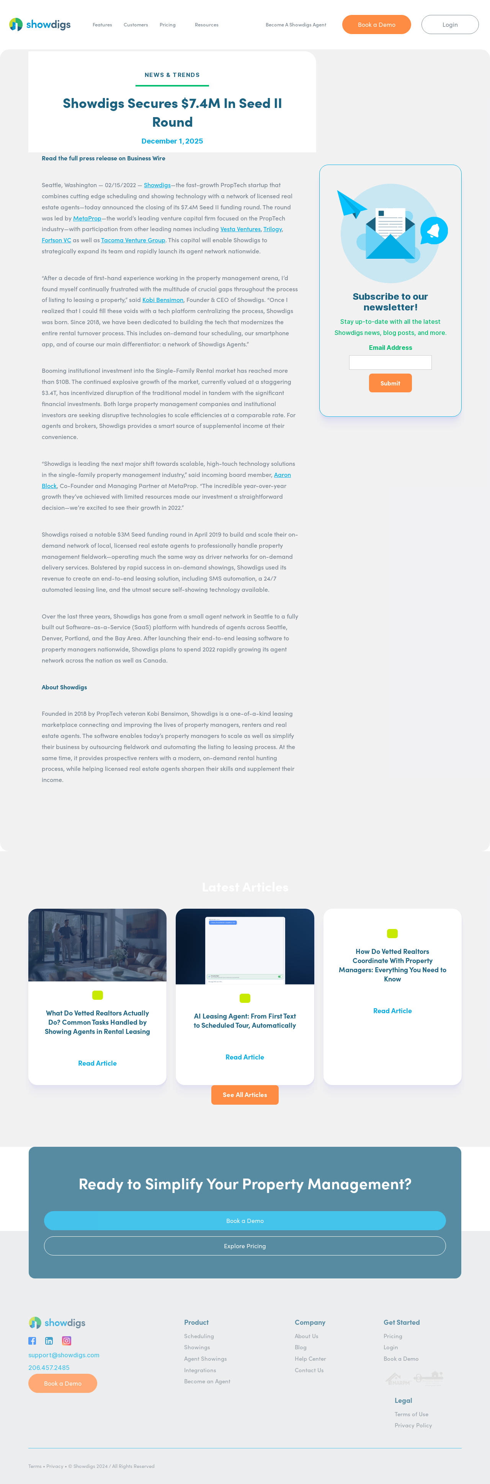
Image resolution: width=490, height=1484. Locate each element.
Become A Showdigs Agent (296, 24)
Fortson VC (56, 239)
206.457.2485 (49, 1367)
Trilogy (272, 228)
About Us (306, 1336)
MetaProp (87, 218)
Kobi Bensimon (162, 299)
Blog (301, 1347)
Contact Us (309, 1370)
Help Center (310, 1358)
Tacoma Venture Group (133, 239)
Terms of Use (411, 1414)
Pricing (168, 24)
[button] (210, 24)
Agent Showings (205, 1358)
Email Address (390, 347)
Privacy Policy (413, 1425)
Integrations (200, 1370)
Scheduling (199, 1336)
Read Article (97, 1063)
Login (391, 1347)
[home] (39, 24)
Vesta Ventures (240, 228)
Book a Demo (401, 1358)
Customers (136, 24)
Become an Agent (207, 1381)
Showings (197, 1347)
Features (102, 24)
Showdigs (157, 184)
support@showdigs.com (64, 1355)
